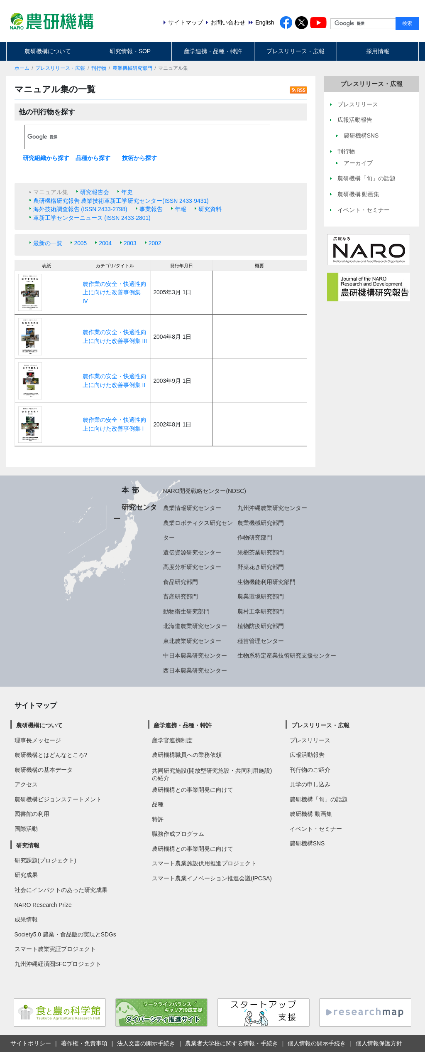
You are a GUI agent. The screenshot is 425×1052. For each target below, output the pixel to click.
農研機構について (47, 51)
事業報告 (151, 209)
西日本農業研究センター (195, 670)
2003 (130, 243)
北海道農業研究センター (195, 626)
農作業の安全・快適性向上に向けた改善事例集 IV (115, 292)
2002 (155, 243)
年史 (127, 192)
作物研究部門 (254, 537)
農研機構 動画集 (311, 814)
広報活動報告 (307, 754)
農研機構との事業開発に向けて (192, 789)
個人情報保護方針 (379, 1043)
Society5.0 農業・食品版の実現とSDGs (65, 934)
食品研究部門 (180, 582)
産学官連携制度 (172, 740)
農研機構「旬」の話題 (319, 799)
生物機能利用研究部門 (266, 582)
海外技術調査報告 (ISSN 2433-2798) (80, 209)
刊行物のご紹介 (310, 769)
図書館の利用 (32, 814)
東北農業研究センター (192, 641)
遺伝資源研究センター (192, 552)
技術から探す (139, 158)
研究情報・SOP (130, 51)
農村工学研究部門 (260, 611)
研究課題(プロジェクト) (45, 860)
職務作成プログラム (178, 833)
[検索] (147, 137)
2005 (80, 243)
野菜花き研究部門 (260, 567)
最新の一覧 (47, 243)
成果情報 (26, 919)
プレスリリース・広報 (295, 51)
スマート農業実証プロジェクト (55, 949)
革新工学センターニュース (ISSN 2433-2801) (92, 217)
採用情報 (377, 51)
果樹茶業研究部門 (260, 552)
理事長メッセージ (38, 740)
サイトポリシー (30, 1043)
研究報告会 (94, 192)
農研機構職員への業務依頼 (187, 754)
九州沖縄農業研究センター (272, 508)
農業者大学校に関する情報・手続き (231, 1043)
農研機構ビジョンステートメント (58, 799)
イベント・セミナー (316, 828)
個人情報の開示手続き (317, 1043)
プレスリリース (310, 740)
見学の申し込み (310, 784)
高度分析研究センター (192, 567)
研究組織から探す (46, 158)
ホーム (22, 68)
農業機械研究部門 (132, 68)
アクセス (26, 784)
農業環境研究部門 (260, 596)
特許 (158, 819)
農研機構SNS (307, 843)
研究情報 (27, 845)
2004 (105, 243)
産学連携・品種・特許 (213, 51)
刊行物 (98, 68)
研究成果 (26, 875)
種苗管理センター (260, 641)
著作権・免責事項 (84, 1043)
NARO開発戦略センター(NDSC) (204, 491)
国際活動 (26, 828)
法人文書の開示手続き (146, 1043)
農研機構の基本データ (44, 769)
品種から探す (93, 158)
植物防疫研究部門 (260, 626)
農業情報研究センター (192, 508)
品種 (158, 804)
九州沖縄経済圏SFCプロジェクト (58, 964)
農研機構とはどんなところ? (51, 754)
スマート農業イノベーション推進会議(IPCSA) (212, 878)
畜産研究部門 (180, 596)
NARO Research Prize (43, 905)
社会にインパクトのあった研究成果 (61, 890)
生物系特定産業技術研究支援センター (286, 655)
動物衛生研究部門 (186, 611)
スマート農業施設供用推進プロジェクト (204, 863)
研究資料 (210, 209)
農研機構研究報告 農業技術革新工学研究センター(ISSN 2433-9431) (121, 200)
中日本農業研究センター (195, 655)
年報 (180, 209)
